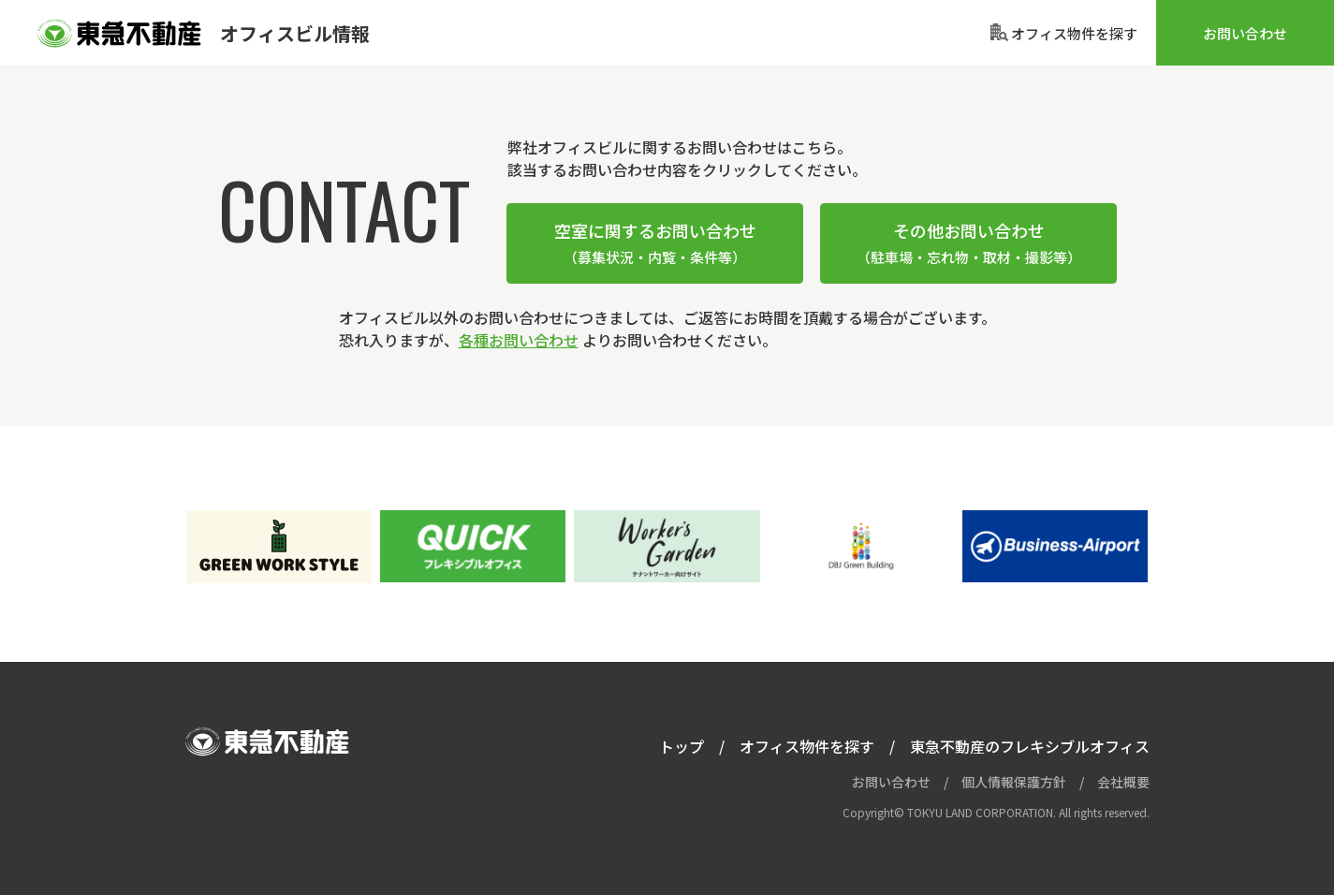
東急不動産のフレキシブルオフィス (1030, 746)
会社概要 (1123, 781)
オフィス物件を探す (807, 746)
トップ (681, 746)
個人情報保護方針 (1013, 781)
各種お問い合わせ (519, 340)
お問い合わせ (1245, 33)
